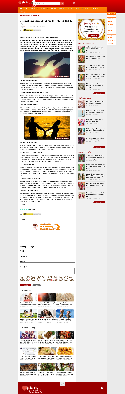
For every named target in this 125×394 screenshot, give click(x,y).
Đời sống (94, 8)
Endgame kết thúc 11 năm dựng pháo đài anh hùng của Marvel (28, 338)
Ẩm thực (31, 8)
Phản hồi (25, 281)
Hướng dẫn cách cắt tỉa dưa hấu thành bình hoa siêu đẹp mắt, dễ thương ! (95, 163)
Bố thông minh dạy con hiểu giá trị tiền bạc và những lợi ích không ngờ (28, 317)
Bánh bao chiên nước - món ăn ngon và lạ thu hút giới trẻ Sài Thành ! (95, 82)
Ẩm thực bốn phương (73, 8)
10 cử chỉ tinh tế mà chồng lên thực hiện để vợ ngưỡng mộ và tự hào (28, 301)
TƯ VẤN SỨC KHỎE (84, 95)
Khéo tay (56, 8)
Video (24, 8)
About (36, 391)
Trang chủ (25, 12)
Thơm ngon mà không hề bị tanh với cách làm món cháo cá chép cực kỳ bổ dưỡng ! (46, 354)
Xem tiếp (94, 32)
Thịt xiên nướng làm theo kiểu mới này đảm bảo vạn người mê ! (28, 371)
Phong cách (85, 8)
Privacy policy (44, 391)
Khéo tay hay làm (84, 149)
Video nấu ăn (111, 18)
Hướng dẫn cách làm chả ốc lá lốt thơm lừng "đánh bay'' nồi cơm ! (46, 338)
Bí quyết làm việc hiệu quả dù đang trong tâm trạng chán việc (46, 317)
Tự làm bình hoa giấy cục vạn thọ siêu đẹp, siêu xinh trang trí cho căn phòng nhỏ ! (95, 153)
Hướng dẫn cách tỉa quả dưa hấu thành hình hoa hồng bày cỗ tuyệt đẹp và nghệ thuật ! (95, 172)
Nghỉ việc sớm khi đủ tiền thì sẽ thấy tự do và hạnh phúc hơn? (64, 317)
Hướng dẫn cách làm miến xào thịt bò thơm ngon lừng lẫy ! (65, 338)
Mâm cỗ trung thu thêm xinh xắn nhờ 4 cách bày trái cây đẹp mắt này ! (95, 191)
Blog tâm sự (35, 12)
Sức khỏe (40, 8)
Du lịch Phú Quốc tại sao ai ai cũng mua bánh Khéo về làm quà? (94, 45)
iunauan (26, 23)
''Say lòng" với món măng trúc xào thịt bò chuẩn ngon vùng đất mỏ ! (46, 371)
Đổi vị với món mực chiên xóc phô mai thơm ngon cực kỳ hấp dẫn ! (64, 354)
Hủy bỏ (36, 281)
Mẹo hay (48, 8)
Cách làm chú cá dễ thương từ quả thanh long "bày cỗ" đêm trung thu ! (95, 181)
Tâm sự (63, 8)
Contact (52, 391)
